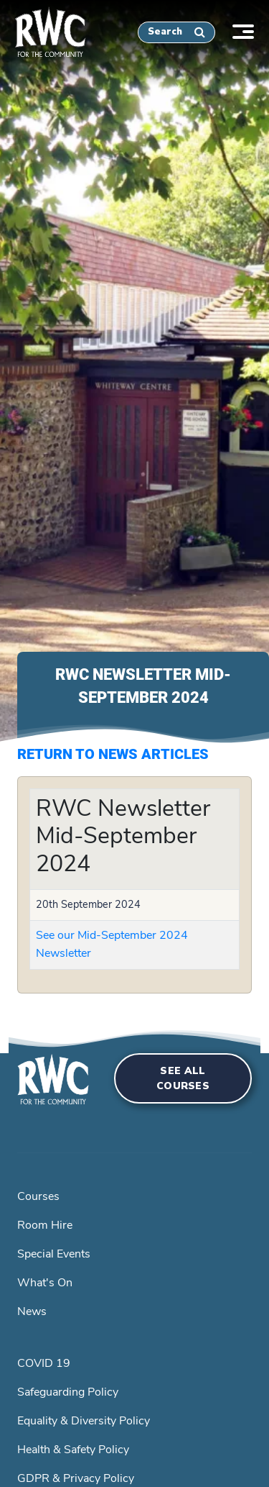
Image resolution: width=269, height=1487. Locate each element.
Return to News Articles (113, 754)
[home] (43, 29)
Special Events (53, 1254)
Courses (38, 1196)
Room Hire (44, 1225)
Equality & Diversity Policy (83, 1421)
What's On (44, 1283)
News (32, 1311)
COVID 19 (43, 1363)
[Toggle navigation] (250, 30)
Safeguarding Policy (67, 1392)
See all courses (182, 1078)
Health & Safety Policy (73, 1450)
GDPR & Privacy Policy (75, 1478)
